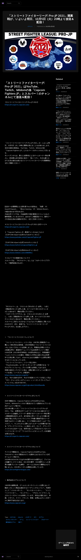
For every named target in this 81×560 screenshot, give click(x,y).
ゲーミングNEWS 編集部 (66, 544)
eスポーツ (28, 517)
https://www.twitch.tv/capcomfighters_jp (21, 245)
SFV (35, 517)
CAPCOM (12, 517)
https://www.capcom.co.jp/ (15, 503)
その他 (57, 178)
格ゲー (20, 522)
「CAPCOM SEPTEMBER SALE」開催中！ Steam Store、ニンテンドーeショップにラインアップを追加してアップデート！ (63, 149)
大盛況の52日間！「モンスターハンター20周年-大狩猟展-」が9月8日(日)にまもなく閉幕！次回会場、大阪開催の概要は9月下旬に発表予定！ (63, 163)
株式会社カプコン (11, 522)
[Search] (19, 3)
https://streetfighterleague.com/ (17, 470)
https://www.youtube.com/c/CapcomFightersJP (23, 237)
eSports (20, 517)
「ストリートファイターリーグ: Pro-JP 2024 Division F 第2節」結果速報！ (63, 87)
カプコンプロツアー (11, 519)
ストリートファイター (32, 519)
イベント (30, 26)
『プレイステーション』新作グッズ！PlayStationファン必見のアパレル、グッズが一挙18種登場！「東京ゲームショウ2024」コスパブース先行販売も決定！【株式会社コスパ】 (63, 117)
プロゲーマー (45, 519)
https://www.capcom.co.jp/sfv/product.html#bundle (25, 385)
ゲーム (22, 519)
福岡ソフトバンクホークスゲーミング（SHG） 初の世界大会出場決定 (63, 174)
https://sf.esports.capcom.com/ (17, 105)
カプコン (41, 517)
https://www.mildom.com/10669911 (18, 253)
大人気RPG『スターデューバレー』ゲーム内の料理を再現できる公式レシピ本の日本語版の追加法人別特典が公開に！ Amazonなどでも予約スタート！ (63, 100)
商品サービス (59, 107)
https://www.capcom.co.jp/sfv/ (16, 375)
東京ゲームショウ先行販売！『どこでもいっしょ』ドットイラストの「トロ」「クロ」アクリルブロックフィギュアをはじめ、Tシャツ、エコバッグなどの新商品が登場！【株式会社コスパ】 (63, 134)
